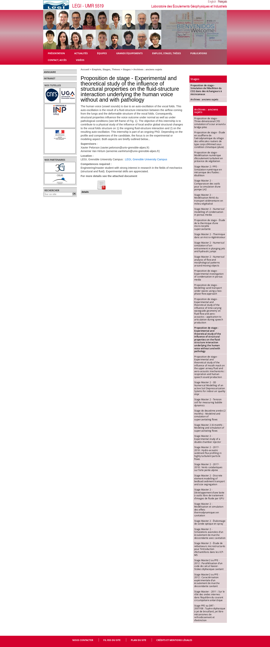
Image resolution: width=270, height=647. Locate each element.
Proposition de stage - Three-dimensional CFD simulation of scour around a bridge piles (210, 123)
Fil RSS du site (112, 640)
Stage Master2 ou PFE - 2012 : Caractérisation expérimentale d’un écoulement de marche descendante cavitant (207, 580)
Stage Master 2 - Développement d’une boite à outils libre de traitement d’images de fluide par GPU (209, 494)
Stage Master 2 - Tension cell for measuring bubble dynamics (208, 402)
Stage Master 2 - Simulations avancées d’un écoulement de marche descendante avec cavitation (209, 533)
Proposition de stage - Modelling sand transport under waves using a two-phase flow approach (208, 289)
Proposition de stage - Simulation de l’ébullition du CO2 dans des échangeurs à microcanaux (206, 90)
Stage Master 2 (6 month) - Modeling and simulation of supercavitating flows (209, 427)
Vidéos (80, 59)
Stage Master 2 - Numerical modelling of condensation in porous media (209, 211)
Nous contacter (82, 640)
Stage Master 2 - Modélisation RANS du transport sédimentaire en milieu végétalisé (208, 199)
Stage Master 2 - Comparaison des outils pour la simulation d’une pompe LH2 (207, 185)
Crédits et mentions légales (174, 640)
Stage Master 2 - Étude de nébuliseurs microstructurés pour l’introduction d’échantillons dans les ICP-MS (209, 549)
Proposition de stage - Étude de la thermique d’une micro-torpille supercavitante (209, 224)
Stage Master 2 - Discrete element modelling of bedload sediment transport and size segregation (209, 480)
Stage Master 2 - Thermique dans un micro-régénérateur (209, 236)
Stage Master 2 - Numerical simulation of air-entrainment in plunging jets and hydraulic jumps (209, 247)
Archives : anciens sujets (147, 69)
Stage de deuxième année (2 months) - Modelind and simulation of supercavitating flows (210, 415)
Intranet (49, 78)
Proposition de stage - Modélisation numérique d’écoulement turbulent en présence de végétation (208, 157)
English (212, 1)
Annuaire (50, 72)
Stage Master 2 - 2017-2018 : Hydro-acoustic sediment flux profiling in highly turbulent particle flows (207, 453)
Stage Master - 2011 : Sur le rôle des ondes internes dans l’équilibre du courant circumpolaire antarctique (209, 596)
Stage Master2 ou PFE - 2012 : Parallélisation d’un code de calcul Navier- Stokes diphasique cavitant (209, 565)
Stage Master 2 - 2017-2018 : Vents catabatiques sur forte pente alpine (208, 467)
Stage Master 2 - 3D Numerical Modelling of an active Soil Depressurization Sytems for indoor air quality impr (209, 388)
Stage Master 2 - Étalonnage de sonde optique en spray (209, 522)
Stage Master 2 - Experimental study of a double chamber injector (207, 438)
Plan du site (138, 640)
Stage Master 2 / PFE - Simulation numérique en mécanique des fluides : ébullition (208, 171)
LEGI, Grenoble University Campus (146, 159)
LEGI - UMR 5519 (88, 6)
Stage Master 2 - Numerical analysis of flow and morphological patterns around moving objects (209, 261)
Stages (127, 69)
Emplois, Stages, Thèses (106, 69)
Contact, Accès (57, 59)
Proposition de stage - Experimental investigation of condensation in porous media (209, 275)
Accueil (85, 69)
